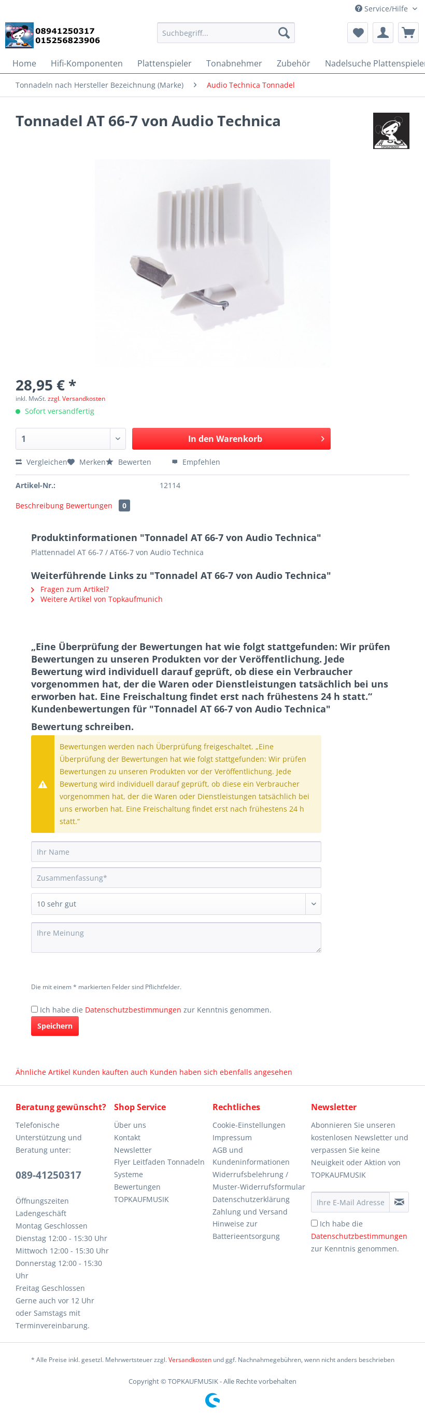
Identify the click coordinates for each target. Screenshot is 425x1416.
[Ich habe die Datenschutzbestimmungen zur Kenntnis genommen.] (34, 1009)
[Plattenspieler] (164, 63)
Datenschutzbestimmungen (133, 1010)
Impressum (232, 1137)
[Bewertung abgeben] (176, 904)
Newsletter (133, 1150)
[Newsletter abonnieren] (399, 1202)
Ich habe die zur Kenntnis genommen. (156, 1010)
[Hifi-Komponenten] (87, 63)
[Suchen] (284, 32)
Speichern (55, 1026)
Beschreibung (40, 505)
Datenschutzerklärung (251, 1199)
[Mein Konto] (383, 32)
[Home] (24, 63)
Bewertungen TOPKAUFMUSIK (141, 1193)
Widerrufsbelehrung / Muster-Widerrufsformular (258, 1180)
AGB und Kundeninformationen (251, 1156)
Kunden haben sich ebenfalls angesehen (221, 1072)
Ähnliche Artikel (43, 1072)
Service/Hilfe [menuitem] (382, 9)
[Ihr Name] (176, 851)
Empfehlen (196, 462)
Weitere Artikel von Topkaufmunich (97, 599)
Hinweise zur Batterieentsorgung (246, 1230)
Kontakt (127, 1137)
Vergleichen (41, 462)
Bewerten (129, 462)
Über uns (130, 1125)
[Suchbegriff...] (226, 32)
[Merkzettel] (357, 32)
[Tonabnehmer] (234, 63)
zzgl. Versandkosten (76, 398)
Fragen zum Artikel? (70, 589)
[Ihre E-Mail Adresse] (350, 1202)
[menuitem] (226, 37)
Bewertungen (98, 505)
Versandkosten (189, 1359)
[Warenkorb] (408, 32)
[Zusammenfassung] (176, 877)
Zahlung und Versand (250, 1212)
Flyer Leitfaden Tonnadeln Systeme (159, 1168)
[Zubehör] (294, 63)
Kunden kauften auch (110, 1072)
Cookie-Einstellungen (249, 1125)
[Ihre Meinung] (176, 937)
